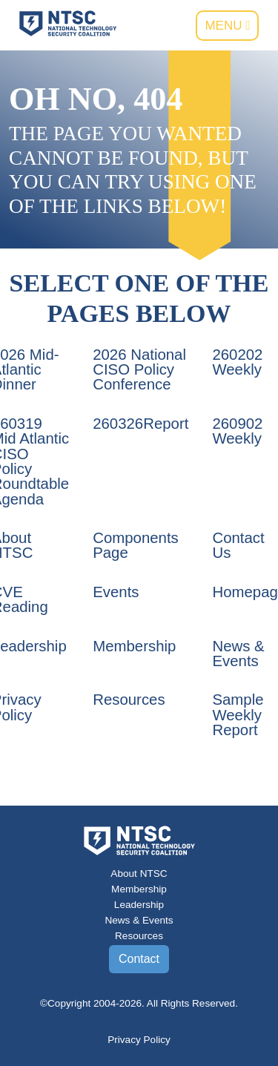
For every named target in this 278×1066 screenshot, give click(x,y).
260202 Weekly (237, 362)
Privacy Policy (139, 1039)
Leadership (139, 904)
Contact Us (238, 545)
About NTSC (138, 873)
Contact (139, 959)
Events (116, 592)
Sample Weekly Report (237, 714)
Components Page (136, 545)
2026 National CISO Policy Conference (139, 369)
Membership (134, 646)
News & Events (238, 653)
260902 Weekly (237, 431)
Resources (129, 699)
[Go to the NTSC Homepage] (67, 22)
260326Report (140, 423)
